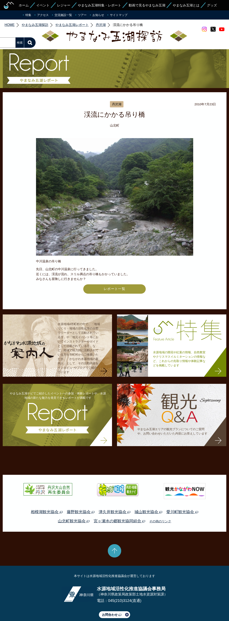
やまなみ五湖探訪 (35, 25)
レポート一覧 (114, 289)
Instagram (204, 29)
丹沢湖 (101, 25)
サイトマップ (118, 15)
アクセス (43, 15)
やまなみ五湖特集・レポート (99, 5)
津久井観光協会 (114, 512)
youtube (221, 29)
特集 (28, 15)
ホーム (24, 5)
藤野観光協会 (81, 512)
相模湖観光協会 (46, 512)
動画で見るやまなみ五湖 (147, 5)
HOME (10, 25)
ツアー (82, 15)
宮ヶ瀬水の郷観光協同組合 (119, 521)
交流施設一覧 (63, 15)
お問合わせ (111, 614)
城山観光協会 (148, 512)
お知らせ (98, 15)
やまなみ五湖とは (186, 5)
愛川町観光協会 (182, 512)
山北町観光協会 (74, 521)
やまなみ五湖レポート (72, 25)
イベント (43, 5)
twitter (213, 29)
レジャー (63, 5)
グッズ (212, 5)
